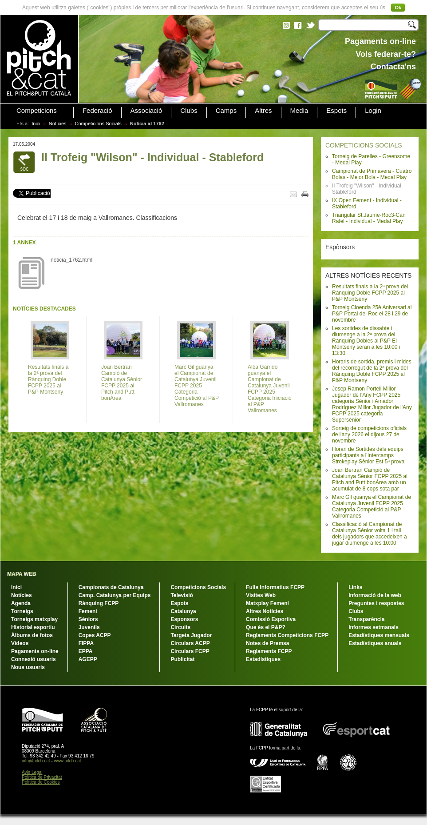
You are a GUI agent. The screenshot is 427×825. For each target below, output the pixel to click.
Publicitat (182, 659)
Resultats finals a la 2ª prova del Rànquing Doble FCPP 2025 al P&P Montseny (370, 292)
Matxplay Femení (267, 603)
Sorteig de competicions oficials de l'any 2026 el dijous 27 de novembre (369, 434)
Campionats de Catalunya (111, 587)
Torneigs (22, 611)
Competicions (36, 110)
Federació (97, 110)
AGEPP (88, 659)
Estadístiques (263, 659)
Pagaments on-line (35, 651)
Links (355, 587)
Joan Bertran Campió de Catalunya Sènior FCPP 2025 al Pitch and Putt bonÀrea (121, 382)
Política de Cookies (41, 782)
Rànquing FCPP (99, 603)
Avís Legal (32, 772)
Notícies (58, 123)
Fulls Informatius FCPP (275, 587)
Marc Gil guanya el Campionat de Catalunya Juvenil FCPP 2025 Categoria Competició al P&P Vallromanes (371, 506)
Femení (88, 611)
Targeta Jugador (191, 635)
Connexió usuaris (33, 659)
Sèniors (88, 619)
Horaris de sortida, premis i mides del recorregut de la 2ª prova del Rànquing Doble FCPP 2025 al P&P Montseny (371, 371)
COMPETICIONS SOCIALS (363, 145)
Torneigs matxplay (34, 619)
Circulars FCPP (189, 651)
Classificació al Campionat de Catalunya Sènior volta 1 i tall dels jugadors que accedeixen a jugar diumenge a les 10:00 (369, 533)
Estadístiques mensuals (378, 635)
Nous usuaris (28, 667)
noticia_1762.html (71, 260)
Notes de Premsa (267, 643)
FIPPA (86, 643)
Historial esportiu (33, 627)
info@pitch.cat (36, 760)
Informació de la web (374, 595)
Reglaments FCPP (269, 651)
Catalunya (183, 611)
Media (299, 110)
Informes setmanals (373, 627)
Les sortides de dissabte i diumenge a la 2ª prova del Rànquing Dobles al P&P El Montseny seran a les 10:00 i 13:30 (366, 340)
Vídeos (19, 643)
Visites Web (261, 595)
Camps (226, 110)
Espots (336, 110)
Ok (398, 7)
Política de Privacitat (42, 777)
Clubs (188, 110)
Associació (146, 110)
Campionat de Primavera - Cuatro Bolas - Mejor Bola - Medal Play (371, 174)
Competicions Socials (98, 123)
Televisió (181, 595)
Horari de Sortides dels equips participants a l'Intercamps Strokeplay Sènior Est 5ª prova (368, 455)
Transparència (366, 619)
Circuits (180, 627)
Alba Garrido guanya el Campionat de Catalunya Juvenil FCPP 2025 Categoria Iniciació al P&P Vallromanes (270, 389)
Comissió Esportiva (271, 619)
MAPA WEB (21, 574)
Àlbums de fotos (32, 635)
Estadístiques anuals (374, 643)
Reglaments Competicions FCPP (287, 635)
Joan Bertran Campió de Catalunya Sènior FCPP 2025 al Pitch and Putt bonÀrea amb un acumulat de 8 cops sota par (369, 479)
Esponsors (184, 619)
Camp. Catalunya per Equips (115, 595)
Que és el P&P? (265, 627)
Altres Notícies (264, 611)
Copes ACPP (95, 635)
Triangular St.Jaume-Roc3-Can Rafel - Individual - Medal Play (369, 218)
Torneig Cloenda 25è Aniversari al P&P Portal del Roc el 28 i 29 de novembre (371, 313)
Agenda (21, 603)
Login (373, 110)
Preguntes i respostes (376, 603)
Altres (263, 110)
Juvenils (89, 627)
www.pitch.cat (67, 760)
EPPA (86, 651)
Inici (36, 123)
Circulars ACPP (190, 643)
